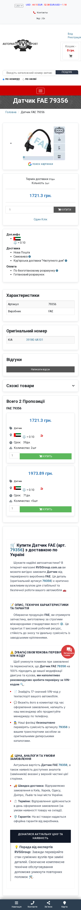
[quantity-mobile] (14, 455)
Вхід (70, 33)
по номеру (11, 79)
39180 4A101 (34, 339)
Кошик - (70, 51)
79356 (16, 549)
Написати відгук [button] (40, 369)
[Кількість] (30, 209)
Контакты (40, 12)
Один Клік (40, 219)
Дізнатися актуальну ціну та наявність (40, 836)
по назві (29, 79)
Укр (38, 18)
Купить (45, 456)
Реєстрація (74, 37)
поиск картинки (40, 164)
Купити (64, 209)
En (43, 18)
